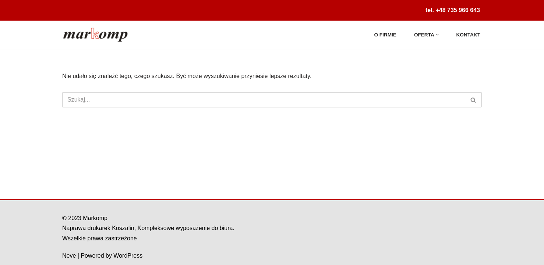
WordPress (127, 255)
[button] (437, 34)
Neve (69, 255)
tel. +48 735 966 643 (452, 10)
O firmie (385, 35)
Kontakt (468, 35)
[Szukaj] (263, 99)
